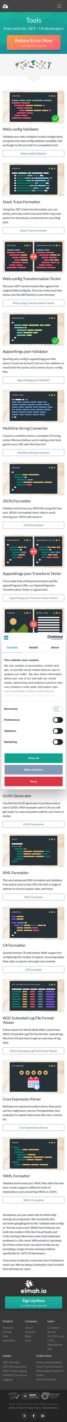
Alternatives (55, 1344)
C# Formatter (33, 969)
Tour (5, 1336)
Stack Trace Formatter (33, 230)
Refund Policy (50, 1407)
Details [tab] (33, 647)
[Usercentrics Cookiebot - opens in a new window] (48, 637)
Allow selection (33, 769)
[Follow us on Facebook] (33, 1415)
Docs (28, 1340)
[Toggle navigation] (59, 6)
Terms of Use (16, 1407)
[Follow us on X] (24, 1415)
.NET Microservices (14, 1366)
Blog (28, 1336)
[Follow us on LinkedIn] (42, 1415)
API (49, 1349)
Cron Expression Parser (33, 1127)
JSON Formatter (33, 525)
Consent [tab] (12, 647)
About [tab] (55, 647)
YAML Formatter (33, 1200)
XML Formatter (33, 897)
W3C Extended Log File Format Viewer (33, 1050)
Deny (33, 781)
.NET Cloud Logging (15, 1370)
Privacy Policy (33, 1407)
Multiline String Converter (33, 452)
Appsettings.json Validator (33, 380)
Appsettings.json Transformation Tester (33, 597)
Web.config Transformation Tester (33, 303)
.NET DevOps (11, 1362)
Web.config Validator (33, 153)
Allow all (33, 758)
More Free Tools (46, 1379)
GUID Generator (33, 824)
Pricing (7, 1331)
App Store (9, 1340)
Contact (30, 1331)
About (29, 1327)
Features (8, 1327)
